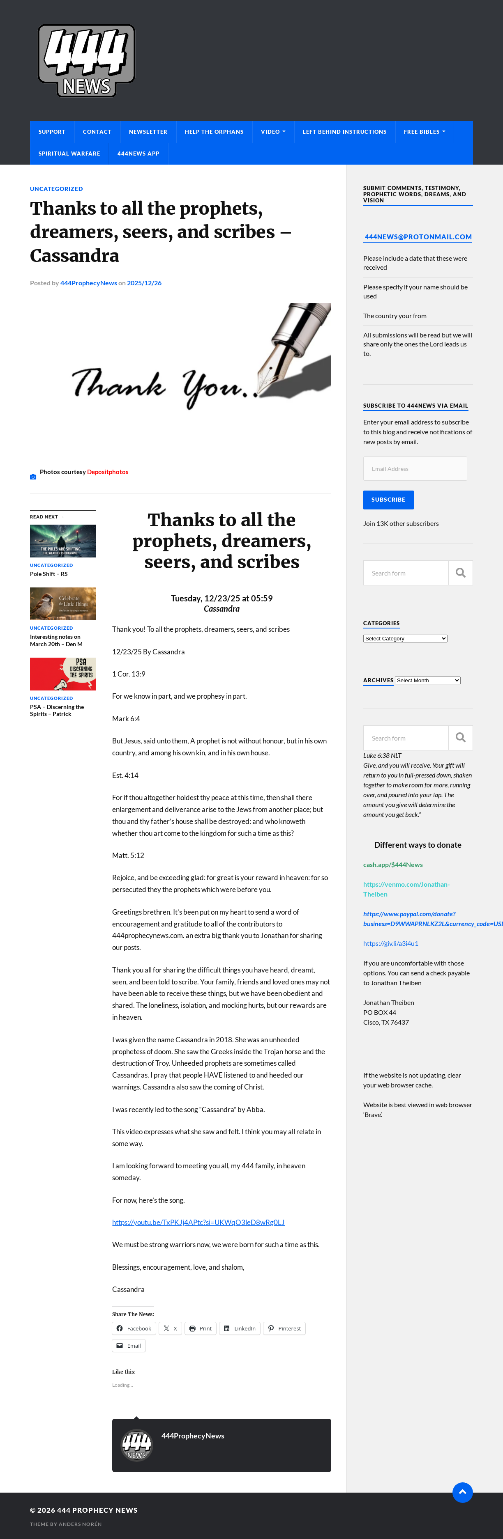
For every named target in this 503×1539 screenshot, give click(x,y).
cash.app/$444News (393, 864)
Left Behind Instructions (345, 131)
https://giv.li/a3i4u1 (390, 943)
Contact (97, 131)
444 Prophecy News (97, 1510)
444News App (138, 153)
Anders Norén (80, 1524)
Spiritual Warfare (69, 153)
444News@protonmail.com (418, 237)
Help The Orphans (214, 131)
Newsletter (148, 131)
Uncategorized (56, 188)
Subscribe (388, 499)
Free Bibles (422, 131)
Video (270, 131)
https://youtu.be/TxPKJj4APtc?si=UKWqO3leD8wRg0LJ (198, 1222)
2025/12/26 (144, 283)
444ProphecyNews (88, 283)
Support (52, 131)
